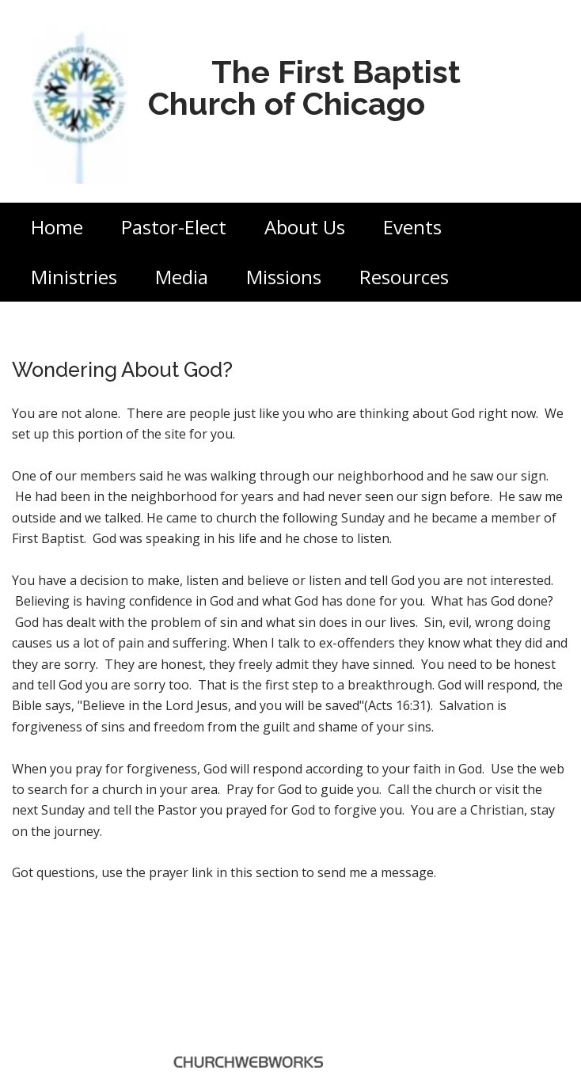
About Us (304, 227)
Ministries (74, 277)
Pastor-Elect (173, 227)
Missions (283, 277)
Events (412, 227)
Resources (404, 277)
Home (57, 227)
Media (181, 277)
